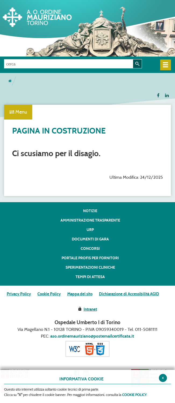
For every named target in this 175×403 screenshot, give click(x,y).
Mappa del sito (79, 294)
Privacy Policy (19, 294)
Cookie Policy (49, 294)
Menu (18, 112)
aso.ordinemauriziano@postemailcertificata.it (92, 336)
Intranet (90, 309)
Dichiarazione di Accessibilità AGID (129, 294)
